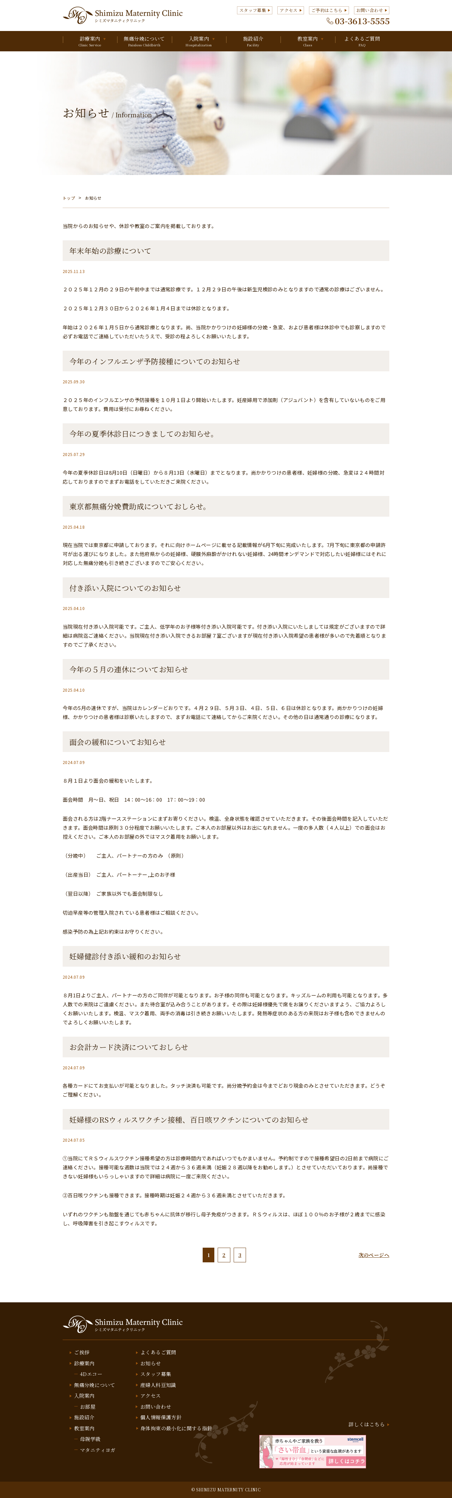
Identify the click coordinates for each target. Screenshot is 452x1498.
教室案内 (307, 41)
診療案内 (90, 41)
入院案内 (199, 41)
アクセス (289, 10)
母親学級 (90, 1438)
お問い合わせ (369, 10)
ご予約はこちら (327, 10)
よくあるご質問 (362, 41)
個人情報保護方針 (160, 1417)
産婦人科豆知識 (158, 1384)
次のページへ (374, 1254)
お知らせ (150, 1363)
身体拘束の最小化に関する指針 (176, 1428)
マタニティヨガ (98, 1449)
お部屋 (87, 1406)
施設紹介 (253, 41)
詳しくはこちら (367, 1424)
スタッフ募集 (252, 10)
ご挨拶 (81, 1352)
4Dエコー (91, 1373)
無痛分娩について (144, 41)
